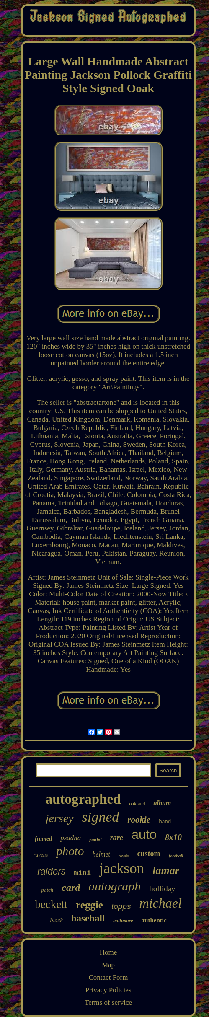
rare (116, 837)
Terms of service (108, 1003)
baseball (88, 918)
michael (160, 903)
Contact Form (108, 977)
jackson (121, 868)
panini (95, 839)
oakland (137, 804)
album (162, 803)
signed (100, 817)
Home (108, 952)
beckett (51, 904)
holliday (162, 888)
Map (108, 965)
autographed (83, 799)
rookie (138, 820)
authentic (154, 920)
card (71, 887)
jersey (60, 818)
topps (121, 906)
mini (82, 873)
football (176, 855)
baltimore (123, 921)
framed (43, 839)
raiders (51, 871)
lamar (165, 870)
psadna (70, 838)
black (56, 920)
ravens (41, 854)
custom (148, 853)
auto (144, 834)
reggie (89, 905)
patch (47, 890)
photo (70, 851)
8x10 (173, 837)
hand (165, 821)
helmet (101, 854)
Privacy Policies (108, 990)
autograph (114, 886)
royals (124, 856)
